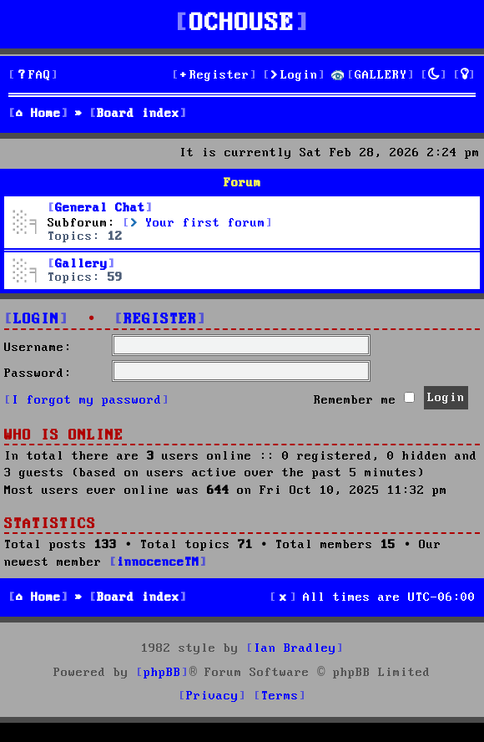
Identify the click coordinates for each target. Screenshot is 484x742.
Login (36, 320)
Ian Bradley (295, 648)
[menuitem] (33, 75)
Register (160, 320)
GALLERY (381, 75)
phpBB (162, 672)
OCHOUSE (242, 24)
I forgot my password (87, 400)
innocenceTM (158, 562)
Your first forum (197, 223)
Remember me (364, 399)
